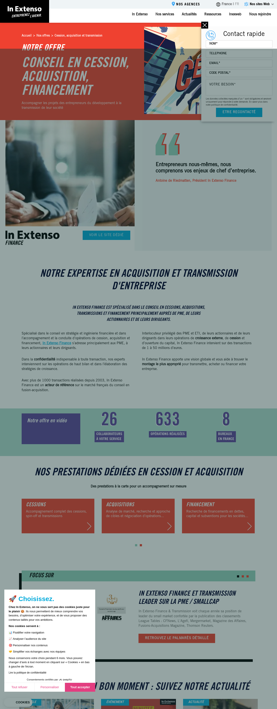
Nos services (164, 14)
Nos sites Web (260, 4)
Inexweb (235, 14)
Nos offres (43, 35)
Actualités (189, 14)
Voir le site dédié (106, 235)
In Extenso (140, 14)
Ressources (212, 14)
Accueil (27, 35)
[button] (136, 545)
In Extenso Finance (56, 343)
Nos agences (188, 4)
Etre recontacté (239, 112)
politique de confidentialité (224, 105)
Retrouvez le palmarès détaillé (177, 638)
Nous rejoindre (260, 14)
